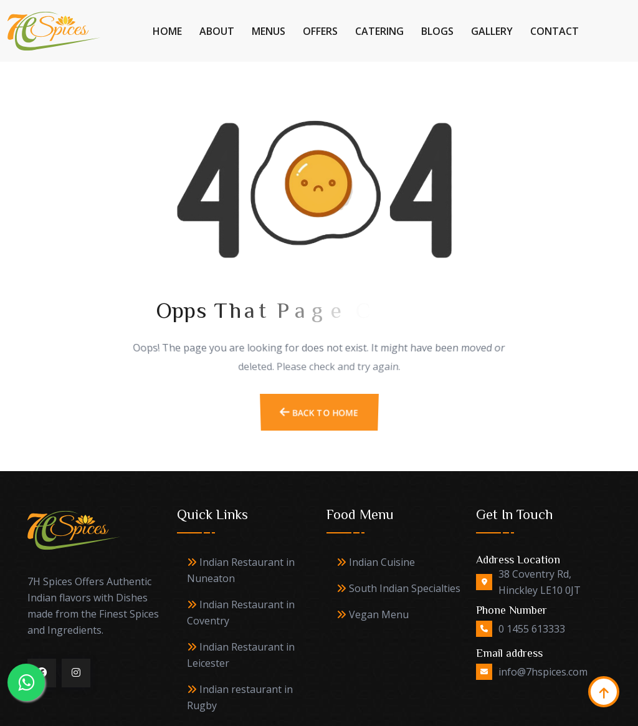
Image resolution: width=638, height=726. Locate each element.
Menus (268, 31)
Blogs (437, 31)
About (216, 31)
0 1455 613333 (531, 629)
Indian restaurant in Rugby (240, 697)
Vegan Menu (372, 614)
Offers (320, 31)
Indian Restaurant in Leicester (241, 655)
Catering (379, 31)
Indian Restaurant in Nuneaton (241, 570)
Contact (554, 31)
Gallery (492, 31)
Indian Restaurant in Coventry (241, 613)
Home (167, 31)
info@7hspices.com (543, 672)
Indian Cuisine (375, 562)
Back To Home (319, 421)
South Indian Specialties (398, 588)
